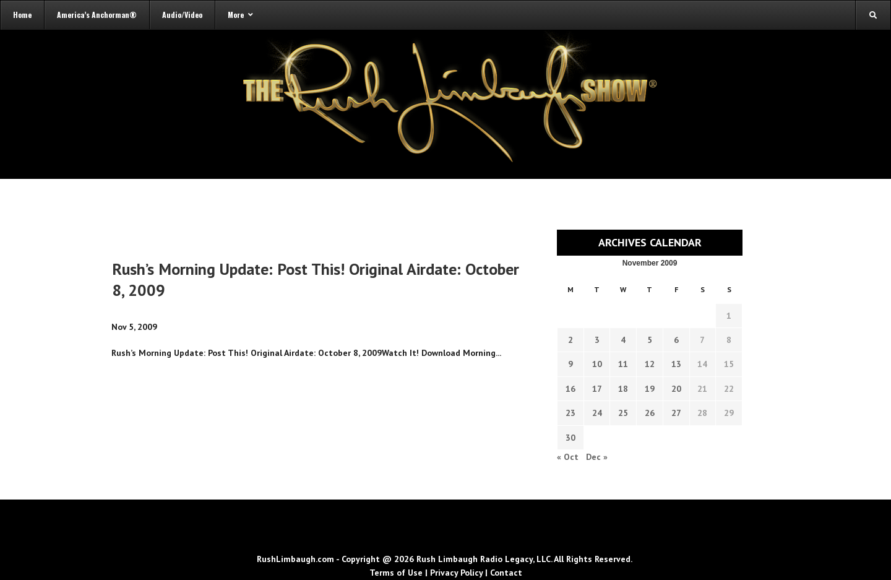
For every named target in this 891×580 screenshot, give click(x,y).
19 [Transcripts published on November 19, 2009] (650, 388)
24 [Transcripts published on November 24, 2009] (597, 412)
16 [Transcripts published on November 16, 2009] (570, 388)
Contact (506, 572)
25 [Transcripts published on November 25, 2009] (623, 412)
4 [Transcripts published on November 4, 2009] (623, 339)
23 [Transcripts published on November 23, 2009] (570, 412)
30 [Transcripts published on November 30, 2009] (570, 437)
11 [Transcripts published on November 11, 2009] (623, 364)
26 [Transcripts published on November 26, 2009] (650, 412)
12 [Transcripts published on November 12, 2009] (650, 364)
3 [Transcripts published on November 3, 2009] (597, 339)
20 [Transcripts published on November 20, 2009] (676, 388)
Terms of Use (396, 572)
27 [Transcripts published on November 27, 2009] (676, 412)
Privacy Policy (456, 572)
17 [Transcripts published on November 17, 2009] (597, 388)
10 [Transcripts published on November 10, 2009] (597, 364)
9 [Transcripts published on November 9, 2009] (570, 364)
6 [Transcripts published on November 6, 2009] (676, 339)
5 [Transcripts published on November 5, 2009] (649, 339)
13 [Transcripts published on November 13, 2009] (676, 364)
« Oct (568, 456)
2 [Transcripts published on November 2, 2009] (570, 339)
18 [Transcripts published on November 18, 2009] (623, 388)
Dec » (597, 456)
